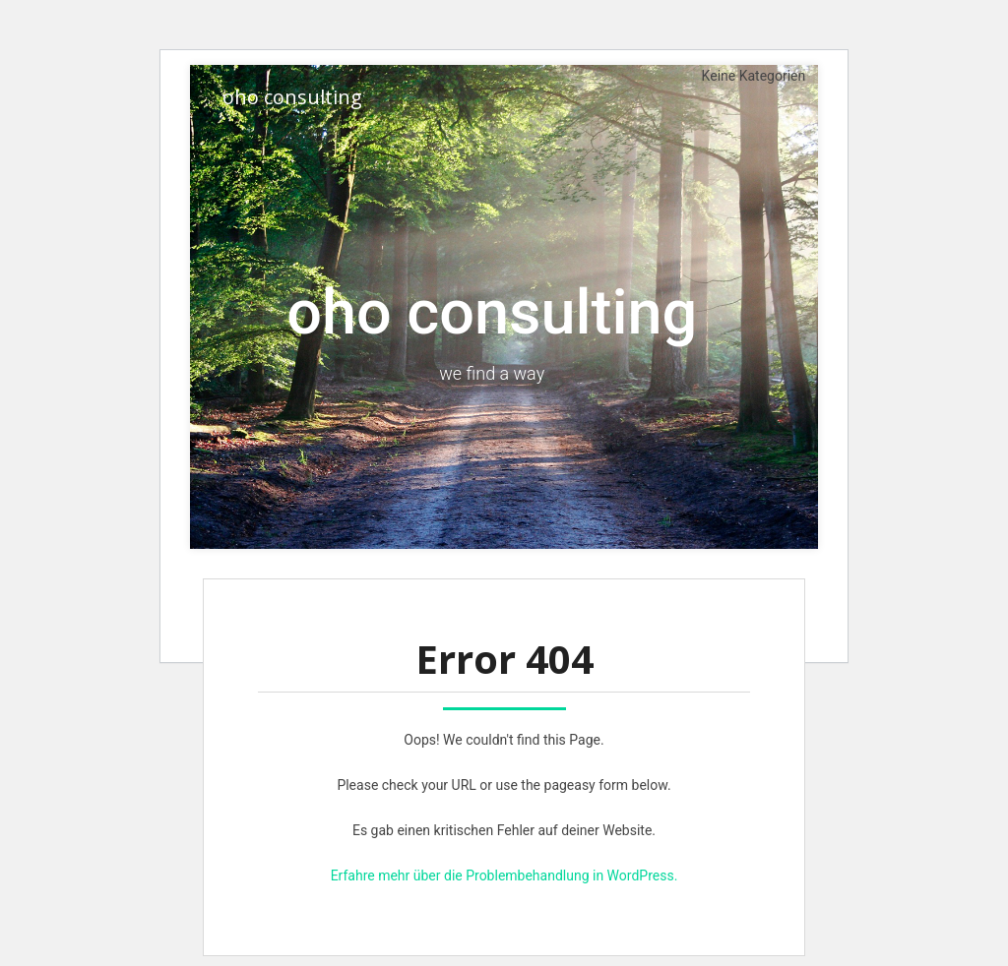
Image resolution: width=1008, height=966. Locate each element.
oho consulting (292, 97)
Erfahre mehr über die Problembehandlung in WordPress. (504, 875)
